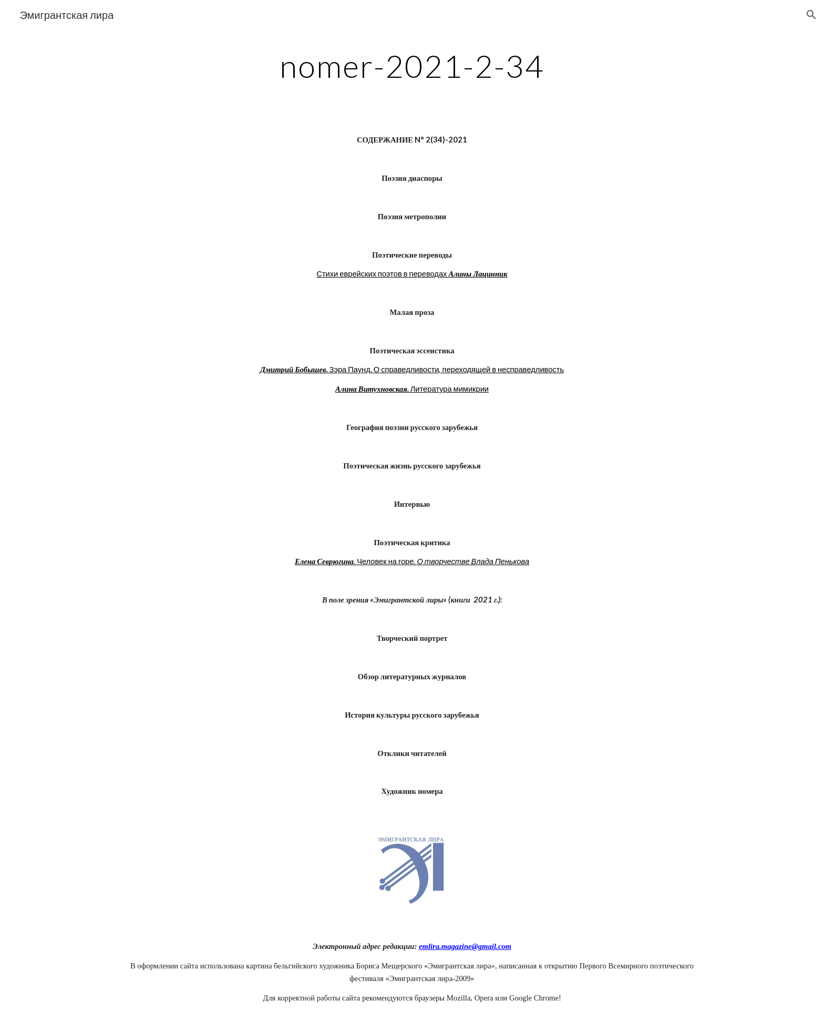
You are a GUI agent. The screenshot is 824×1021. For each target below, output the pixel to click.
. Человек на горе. (385, 561)
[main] (412, 65)
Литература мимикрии (449, 388)
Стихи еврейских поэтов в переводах (382, 273)
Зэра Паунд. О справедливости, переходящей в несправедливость (446, 369)
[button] (811, 14)
